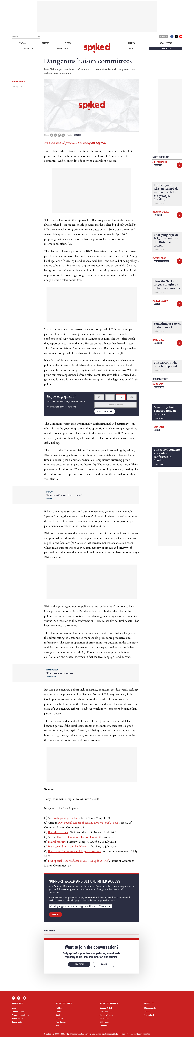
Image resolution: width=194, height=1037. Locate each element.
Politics (77, 135)
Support (56, 914)
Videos (68, 43)
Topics (22, 43)
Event (156, 430)
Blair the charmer (58, 832)
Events (131, 43)
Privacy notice (17, 1018)
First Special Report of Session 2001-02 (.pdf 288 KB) (88, 823)
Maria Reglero (160, 300)
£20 (120, 397)
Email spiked (149, 1015)
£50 (131, 397)
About (14, 1008)
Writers (45, 43)
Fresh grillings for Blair (66, 818)
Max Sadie (157, 384)
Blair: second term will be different (68, 846)
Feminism (158, 165)
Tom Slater (158, 426)
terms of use (90, 1034)
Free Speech (61, 1022)
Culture (58, 1012)
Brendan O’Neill (106, 1008)
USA (57, 1025)
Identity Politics (161, 261)
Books (131, 48)
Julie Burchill (159, 162)
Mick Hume (104, 1022)
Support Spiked (18, 1012)
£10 (110, 397)
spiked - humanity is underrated (97, 48)
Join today (79, 964)
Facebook (171, 36)
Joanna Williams (106, 1015)
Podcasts (28, 48)
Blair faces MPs (57, 842)
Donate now (102, 411)
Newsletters (166, 43)
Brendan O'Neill (160, 212)
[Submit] (39, 36)
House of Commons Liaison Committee (80, 837)
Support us (165, 48)
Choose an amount (115, 405)
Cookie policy (17, 1022)
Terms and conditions (20, 1015)
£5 (99, 397)
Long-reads (62, 48)
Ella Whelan (104, 1018)
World (156, 304)
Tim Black (104, 1025)
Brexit (58, 1015)
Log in (163, 36)
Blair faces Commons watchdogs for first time (74, 851)
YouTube (180, 36)
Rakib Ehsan (158, 339)
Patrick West (159, 258)
